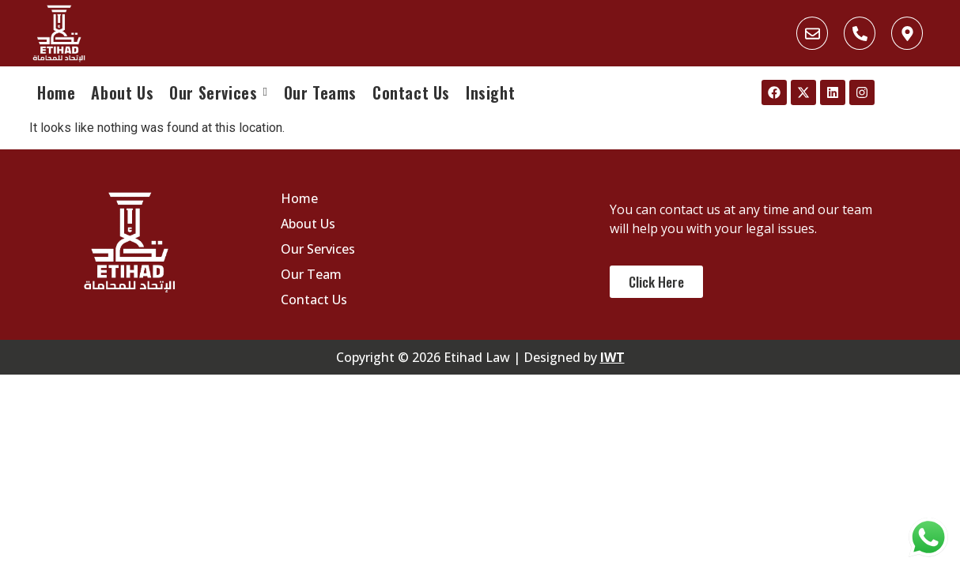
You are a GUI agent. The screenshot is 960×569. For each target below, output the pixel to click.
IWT (612, 357)
